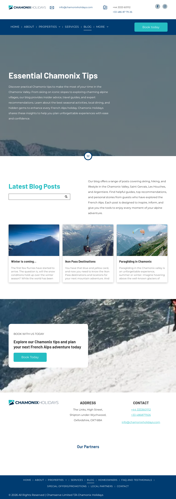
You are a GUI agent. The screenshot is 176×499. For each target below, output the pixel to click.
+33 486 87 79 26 (122, 11)
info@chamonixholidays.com (76, 7)
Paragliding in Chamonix (135, 261)
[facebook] (157, 7)
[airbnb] (30, 452)
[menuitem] (15, 26)
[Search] (39, 197)
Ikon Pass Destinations (80, 261)
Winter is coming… (23, 261)
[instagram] (164, 7)
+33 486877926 (141, 414)
